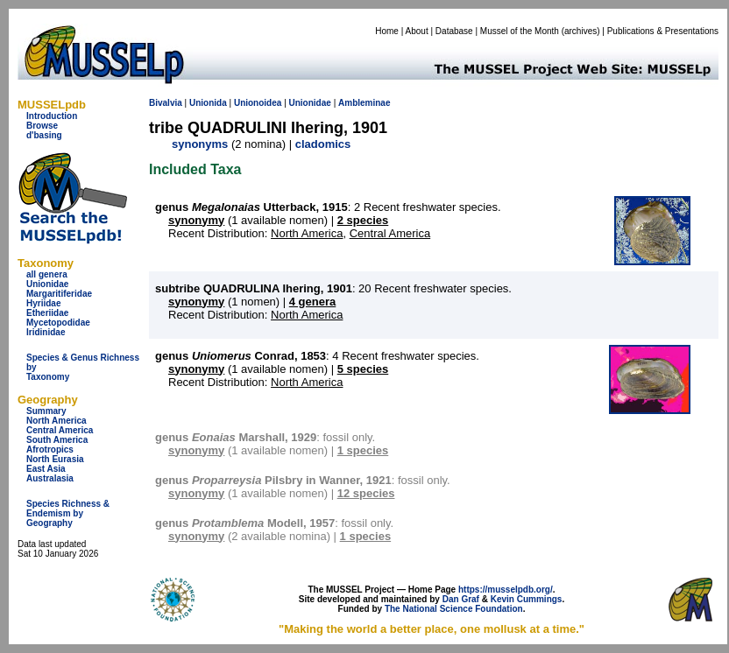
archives (580, 31)
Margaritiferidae (59, 293)
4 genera (312, 301)
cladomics (323, 144)
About (417, 31)
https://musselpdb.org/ (505, 589)
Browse (42, 125)
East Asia (46, 469)
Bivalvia (165, 103)
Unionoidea (257, 103)
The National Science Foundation (454, 609)
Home (387, 31)
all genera (46, 274)
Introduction (51, 116)
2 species (363, 220)
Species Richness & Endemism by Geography (68, 513)
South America (57, 440)
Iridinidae (45, 332)
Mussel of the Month (519, 31)
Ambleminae (364, 103)
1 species (363, 450)
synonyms (200, 144)
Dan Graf (460, 599)
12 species (366, 493)
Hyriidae (43, 303)
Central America (59, 430)
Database (454, 31)
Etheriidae (47, 313)
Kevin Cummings (527, 599)
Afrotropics (50, 449)
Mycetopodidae (58, 322)
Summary (46, 411)
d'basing (44, 135)
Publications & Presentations (662, 31)
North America (56, 420)
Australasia (50, 478)
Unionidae (47, 284)
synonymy (196, 220)
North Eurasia (55, 459)
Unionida (208, 103)
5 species (363, 369)
